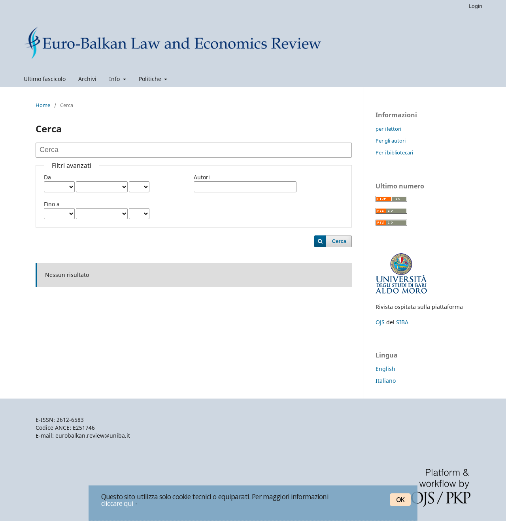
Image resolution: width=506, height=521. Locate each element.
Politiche (151, 79)
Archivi (87, 79)
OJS (380, 322)
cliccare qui (117, 503)
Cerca (339, 241)
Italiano (386, 380)
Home (43, 105)
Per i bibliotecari (394, 152)
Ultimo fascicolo (45, 79)
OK (400, 499)
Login (475, 5)
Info (115, 79)
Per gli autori (391, 140)
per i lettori (388, 128)
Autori (202, 177)
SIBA (402, 322)
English (385, 368)
